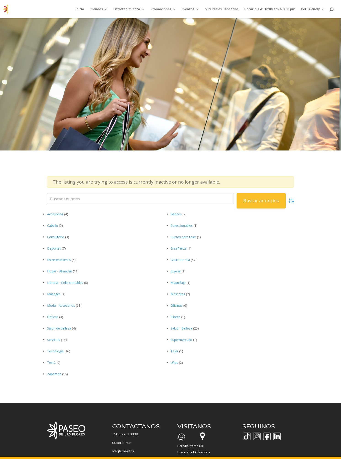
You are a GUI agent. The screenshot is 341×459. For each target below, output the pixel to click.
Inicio (80, 9)
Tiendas (96, 9)
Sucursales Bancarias (221, 9)
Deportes (54, 248)
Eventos (188, 9)
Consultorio (55, 237)
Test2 (51, 362)
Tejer (174, 351)
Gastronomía (180, 260)
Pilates (175, 317)
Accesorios (55, 214)
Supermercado (181, 340)
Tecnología (55, 351)
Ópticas (52, 317)
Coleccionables (181, 225)
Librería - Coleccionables (65, 282)
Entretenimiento (126, 9)
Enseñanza (178, 248)
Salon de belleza (59, 328)
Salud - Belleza (181, 328)
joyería (175, 271)
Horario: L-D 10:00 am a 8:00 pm (269, 9)
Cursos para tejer (183, 237)
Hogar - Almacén (59, 271)
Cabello (52, 225)
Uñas (174, 362)
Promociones (161, 9)
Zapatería (54, 374)
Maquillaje (178, 282)
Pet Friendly (310, 9)
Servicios (53, 340)
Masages (54, 294)
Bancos (176, 214)
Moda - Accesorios (61, 305)
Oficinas (176, 305)
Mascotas (177, 294)
